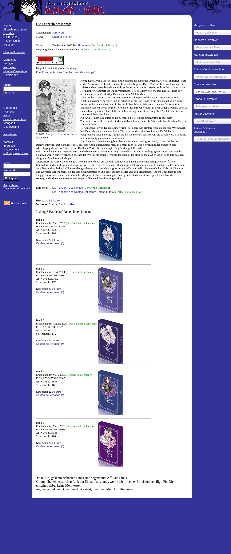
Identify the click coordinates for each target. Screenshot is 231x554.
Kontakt (8, 142)
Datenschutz (11, 149)
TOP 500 (9, 111)
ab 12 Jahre (52, 200)
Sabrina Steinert (62, 36)
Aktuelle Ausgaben (15, 29)
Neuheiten (9, 67)
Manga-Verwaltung (15, 71)
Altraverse (83, 45)
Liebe (70, 204)
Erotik (62, 204)
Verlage (8, 63)
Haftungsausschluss (15, 153)
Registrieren (11, 185)
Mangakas (9, 59)
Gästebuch (10, 107)
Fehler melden (20, 203)
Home (7, 25)
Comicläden (10, 74)
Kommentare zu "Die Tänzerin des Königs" (68, 72)
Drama (52, 204)
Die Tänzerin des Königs (67, 187)
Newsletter (10, 134)
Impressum (10, 145)
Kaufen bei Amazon (48, 243)
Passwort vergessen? (16, 188)
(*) (62, 243)
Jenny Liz (58, 32)
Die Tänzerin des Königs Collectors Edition (78, 191)
